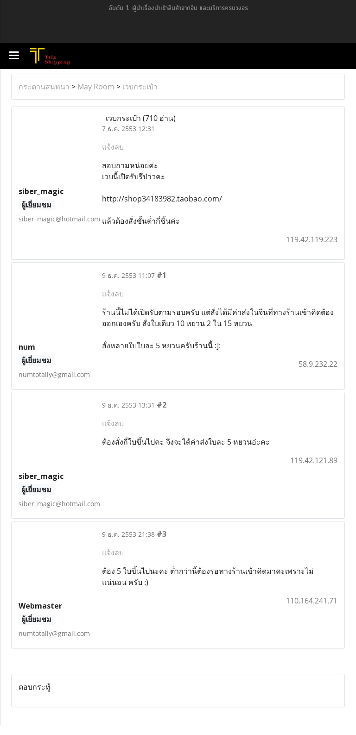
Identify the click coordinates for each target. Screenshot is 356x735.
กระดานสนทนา (44, 87)
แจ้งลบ (113, 147)
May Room (95, 87)
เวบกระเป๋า (140, 87)
